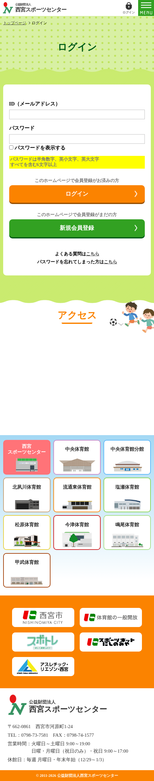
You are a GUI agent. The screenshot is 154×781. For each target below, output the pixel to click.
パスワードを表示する (40, 147)
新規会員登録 (77, 228)
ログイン (76, 194)
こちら (92, 254)
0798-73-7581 (34, 735)
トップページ (14, 23)
